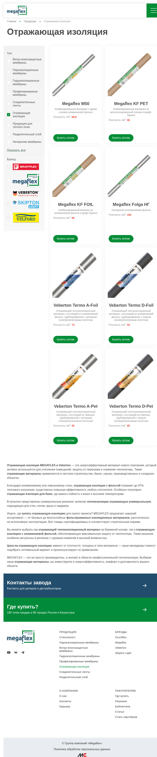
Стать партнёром (126, 716)
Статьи (119, 711)
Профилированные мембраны (25, 93)
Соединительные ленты (24, 104)
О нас (63, 695)
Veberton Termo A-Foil (75, 305)
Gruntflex (121, 637)
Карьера (64, 706)
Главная (11, 21)
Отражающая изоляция (21, 114)
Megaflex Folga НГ (131, 204)
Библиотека (122, 706)
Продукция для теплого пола (22, 125)
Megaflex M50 (75, 103)
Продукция (30, 21)
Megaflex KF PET (131, 103)
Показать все (16, 150)
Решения (121, 701)
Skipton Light (123, 652)
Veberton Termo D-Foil (131, 305)
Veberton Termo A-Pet (75, 406)
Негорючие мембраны (27, 141)
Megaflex (120, 642)
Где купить (122, 695)
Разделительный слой (27, 134)
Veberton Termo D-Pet (131, 406)
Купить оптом (65, 137)
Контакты (65, 701)
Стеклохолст (67, 637)
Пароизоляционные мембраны (25, 72)
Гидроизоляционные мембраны (26, 82)
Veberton (120, 647)
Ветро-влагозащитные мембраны (27, 61)
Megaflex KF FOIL (75, 204)
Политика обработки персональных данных (82, 749)
